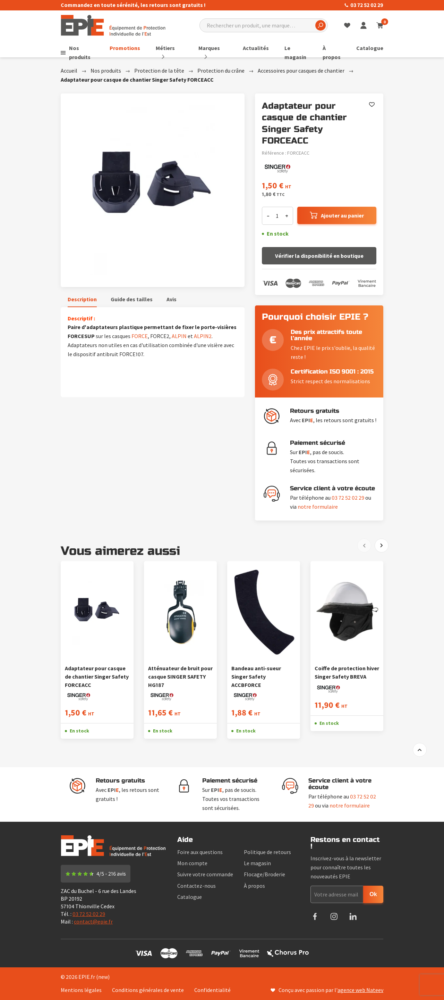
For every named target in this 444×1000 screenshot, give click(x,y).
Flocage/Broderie (264, 874)
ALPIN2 (203, 336)
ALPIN (179, 336)
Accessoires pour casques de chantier (301, 70)
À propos (330, 52)
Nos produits (80, 52)
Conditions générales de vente (148, 989)
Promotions (129, 47)
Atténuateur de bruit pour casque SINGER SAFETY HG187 (180, 676)
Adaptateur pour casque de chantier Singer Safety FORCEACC (97, 676)
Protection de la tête (159, 70)
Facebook (314, 916)
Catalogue (369, 47)
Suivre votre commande (205, 874)
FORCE (139, 336)
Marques (209, 47)
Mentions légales (81, 989)
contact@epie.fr (93, 921)
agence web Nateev (360, 989)
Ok (373, 894)
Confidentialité (212, 989)
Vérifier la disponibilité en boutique (319, 255)
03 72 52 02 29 (363, 4)
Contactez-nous (196, 885)
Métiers (169, 47)
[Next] (381, 545)
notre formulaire (318, 506)
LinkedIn (353, 916)
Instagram (334, 916)
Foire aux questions (200, 852)
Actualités (251, 47)
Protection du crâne (221, 70)
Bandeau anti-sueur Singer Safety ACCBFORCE (256, 676)
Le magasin (290, 52)
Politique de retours (267, 852)
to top (420, 750)
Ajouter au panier (342, 215)
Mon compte (192, 863)
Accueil (69, 70)
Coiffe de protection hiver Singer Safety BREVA (347, 672)
